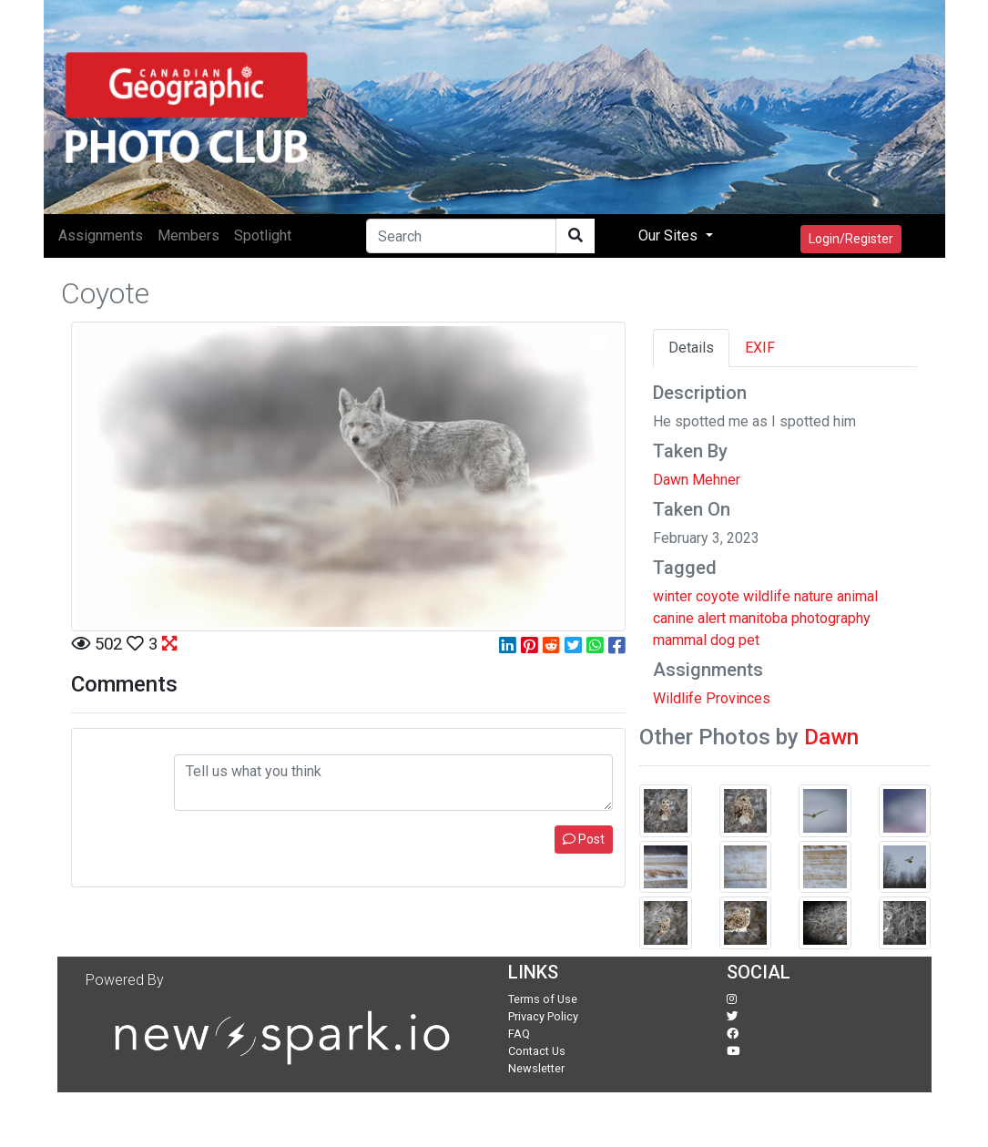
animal (857, 596)
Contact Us (536, 1051)
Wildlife (677, 698)
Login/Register (851, 238)
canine (673, 618)
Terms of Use (542, 999)
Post (584, 839)
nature (813, 596)
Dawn (831, 737)
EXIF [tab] (760, 347)
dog (722, 640)
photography (831, 618)
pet (748, 640)
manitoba (758, 618)
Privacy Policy (543, 1016)
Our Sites (669, 235)
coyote (717, 596)
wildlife (766, 596)
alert (712, 618)
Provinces (738, 698)
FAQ (519, 1033)
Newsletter (536, 1068)
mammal (680, 640)
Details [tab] (691, 347)
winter (672, 596)
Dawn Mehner (696, 479)
